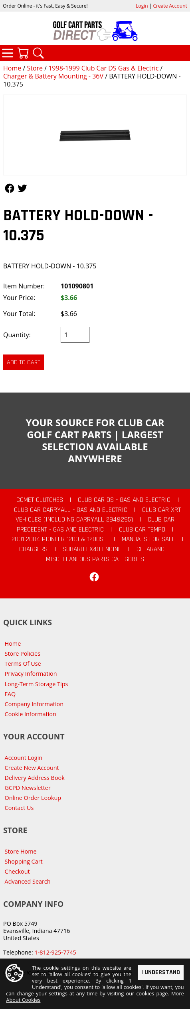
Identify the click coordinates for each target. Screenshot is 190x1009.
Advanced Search (28, 881)
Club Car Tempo (142, 529)
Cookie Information (30, 714)
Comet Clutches (39, 499)
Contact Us (19, 808)
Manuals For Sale (148, 539)
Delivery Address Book (35, 777)
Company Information (34, 704)
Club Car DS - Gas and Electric (124, 499)
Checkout (17, 871)
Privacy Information (31, 673)
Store (35, 68)
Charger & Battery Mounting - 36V (53, 76)
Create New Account (32, 767)
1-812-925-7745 (55, 952)
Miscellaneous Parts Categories (95, 559)
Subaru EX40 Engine (92, 549)
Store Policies (22, 653)
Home (12, 68)
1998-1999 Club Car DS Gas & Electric (103, 68)
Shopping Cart (24, 861)
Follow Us (9, 188)
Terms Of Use (23, 663)
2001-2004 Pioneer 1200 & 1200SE (59, 539)
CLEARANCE (152, 549)
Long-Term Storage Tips (36, 684)
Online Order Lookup (33, 798)
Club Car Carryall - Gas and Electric (70, 510)
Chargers (33, 549)
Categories (7, 52)
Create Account (170, 5)
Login (142, 5)
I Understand (160, 972)
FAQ (10, 694)
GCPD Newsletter (28, 787)
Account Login (24, 757)
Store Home (21, 851)
